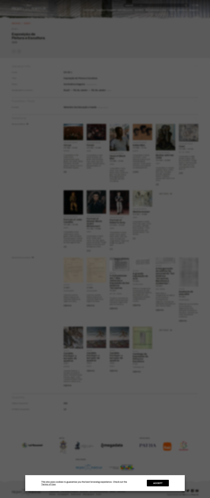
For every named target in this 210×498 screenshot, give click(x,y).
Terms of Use (48, 484)
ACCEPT (158, 483)
